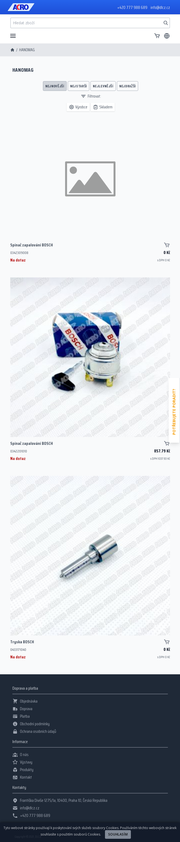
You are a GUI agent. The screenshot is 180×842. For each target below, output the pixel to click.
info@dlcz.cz (160, 7)
